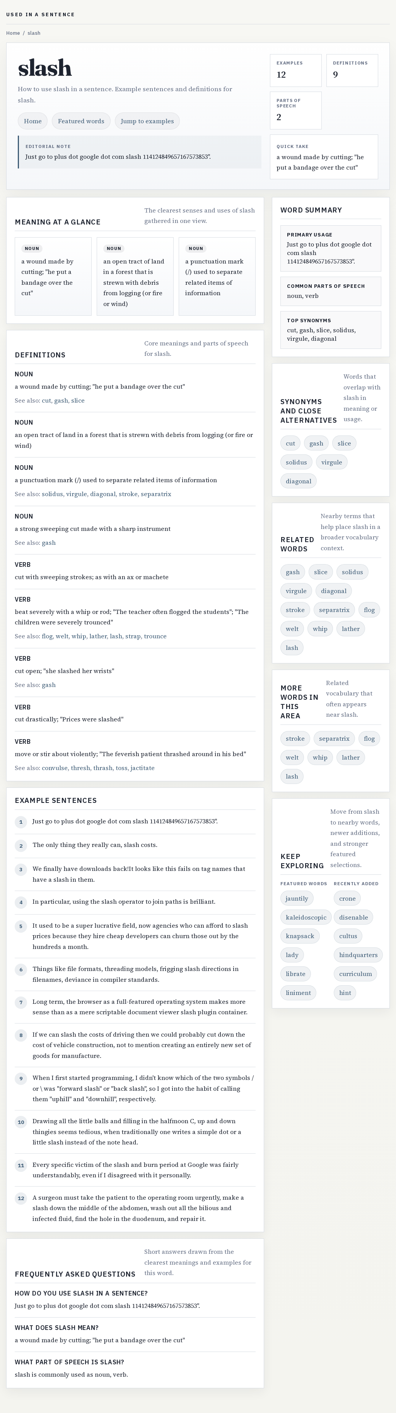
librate (296, 973)
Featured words (81, 121)
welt (62, 636)
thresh (80, 767)
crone (347, 898)
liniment (298, 992)
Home (13, 33)
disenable (353, 917)
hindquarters (358, 955)
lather (98, 636)
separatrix (156, 494)
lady (292, 955)
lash (116, 636)
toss (122, 767)
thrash (103, 767)
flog (47, 636)
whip (79, 636)
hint (345, 992)
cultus (348, 936)
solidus (52, 494)
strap (133, 636)
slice (78, 400)
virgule (76, 494)
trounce (155, 636)
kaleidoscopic (306, 917)
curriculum (355, 973)
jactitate (143, 767)
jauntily (297, 898)
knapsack (300, 936)
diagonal (103, 494)
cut (46, 400)
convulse (55, 767)
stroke (128, 494)
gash (61, 400)
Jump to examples (147, 121)
